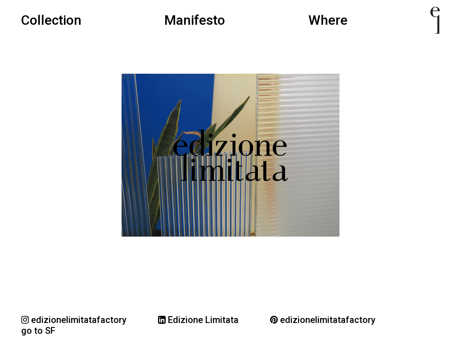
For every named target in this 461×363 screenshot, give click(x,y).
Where (328, 20)
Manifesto (194, 20)
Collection (51, 20)
